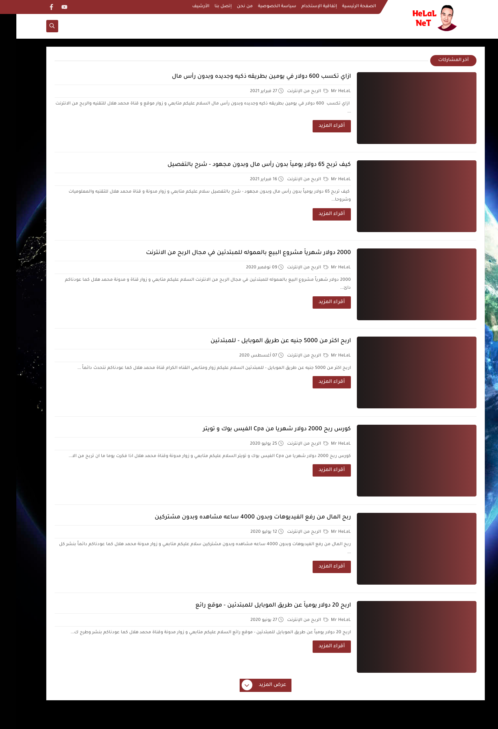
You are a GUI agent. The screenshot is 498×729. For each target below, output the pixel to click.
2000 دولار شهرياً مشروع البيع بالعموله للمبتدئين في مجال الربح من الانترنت (232, 253)
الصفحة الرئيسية (343, 6)
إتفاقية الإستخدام (303, 6)
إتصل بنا (206, 6)
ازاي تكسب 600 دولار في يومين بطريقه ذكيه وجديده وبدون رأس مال (245, 77)
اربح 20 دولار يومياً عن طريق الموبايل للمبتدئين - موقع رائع (257, 606)
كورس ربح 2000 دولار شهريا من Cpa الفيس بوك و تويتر (261, 429)
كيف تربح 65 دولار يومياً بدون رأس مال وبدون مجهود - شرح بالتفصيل (243, 165)
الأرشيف (184, 6)
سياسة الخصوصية (261, 6)
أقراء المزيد (315, 126)
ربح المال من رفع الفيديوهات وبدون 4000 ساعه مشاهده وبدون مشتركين (236, 517)
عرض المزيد (248, 685)
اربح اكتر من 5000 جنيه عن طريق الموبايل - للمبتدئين (264, 341)
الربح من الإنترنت (291, 91)
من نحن (228, 6)
